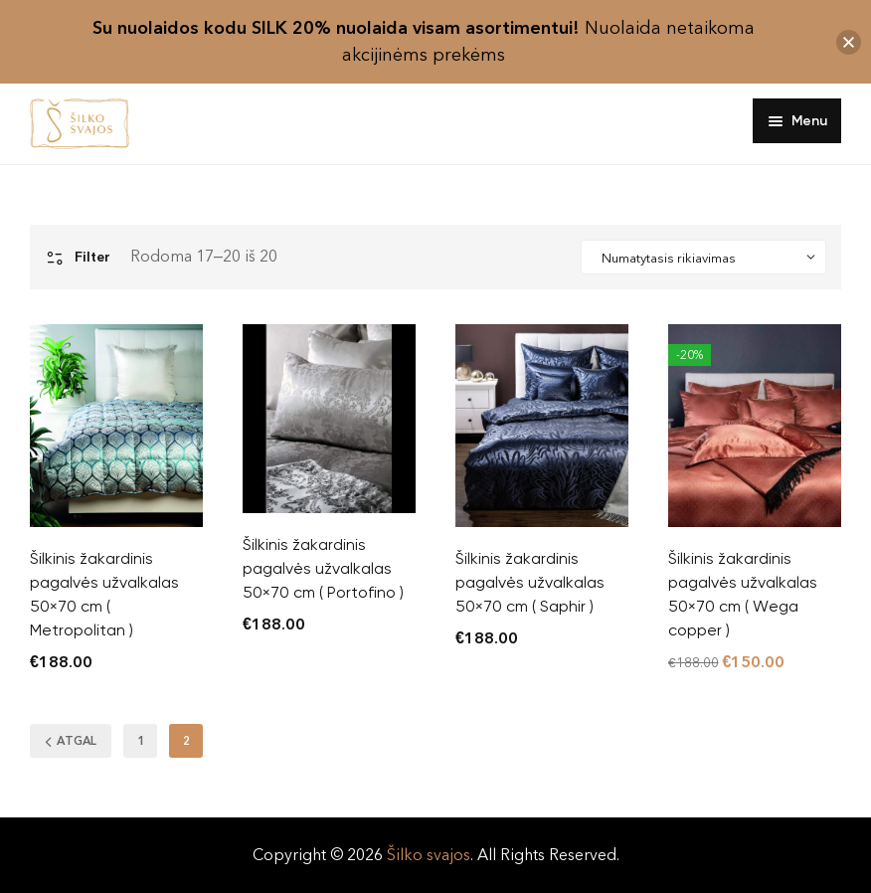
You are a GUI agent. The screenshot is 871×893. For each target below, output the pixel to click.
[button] (848, 42)
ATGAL (70, 742)
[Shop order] (703, 257)
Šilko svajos (428, 854)
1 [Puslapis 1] (140, 741)
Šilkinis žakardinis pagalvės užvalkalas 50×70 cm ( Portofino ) (323, 568)
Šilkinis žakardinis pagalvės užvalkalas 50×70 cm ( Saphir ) (530, 582)
